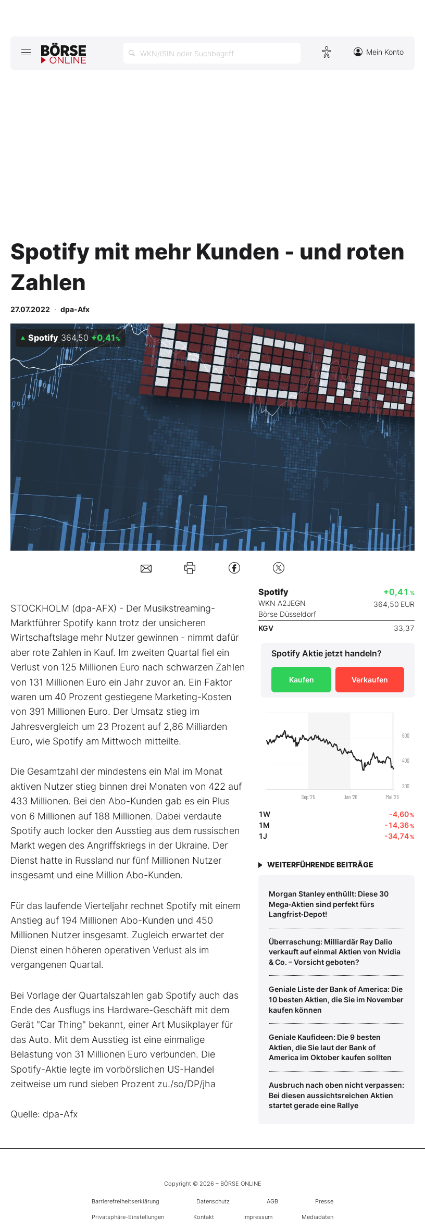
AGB (272, 1201)
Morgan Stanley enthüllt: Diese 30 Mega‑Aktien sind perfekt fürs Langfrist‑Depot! (329, 903)
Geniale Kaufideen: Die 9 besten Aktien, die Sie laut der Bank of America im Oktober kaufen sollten (330, 1047)
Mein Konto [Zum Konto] (379, 51)
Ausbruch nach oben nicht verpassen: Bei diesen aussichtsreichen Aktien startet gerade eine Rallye (336, 1095)
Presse (324, 1201)
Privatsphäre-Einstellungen (128, 1217)
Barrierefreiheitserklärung (125, 1201)
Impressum (257, 1217)
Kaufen (301, 679)
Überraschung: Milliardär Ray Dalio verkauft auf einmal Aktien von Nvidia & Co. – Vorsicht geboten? (335, 951)
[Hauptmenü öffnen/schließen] (25, 52)
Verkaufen (370, 679)
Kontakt (203, 1217)
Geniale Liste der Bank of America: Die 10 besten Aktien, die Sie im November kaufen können (336, 999)
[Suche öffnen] (212, 53)
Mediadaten (317, 1217)
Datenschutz (213, 1201)
